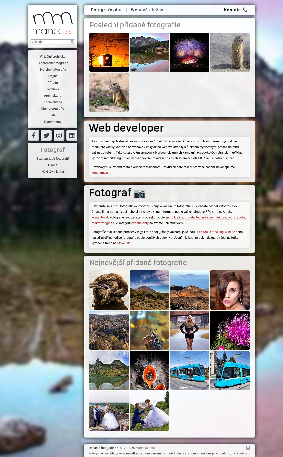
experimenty (140, 223)
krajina (178, 217)
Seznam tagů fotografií (53, 158)
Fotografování (106, 9)
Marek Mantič (145, 448)
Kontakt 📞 (236, 9)
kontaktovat (100, 173)
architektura (217, 217)
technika (202, 217)
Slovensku (124, 243)
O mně (52, 165)
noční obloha (236, 217)
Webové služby (147, 9)
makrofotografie (103, 223)
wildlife (230, 232)
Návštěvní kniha (52, 171)
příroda (190, 217)
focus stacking (213, 232)
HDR (199, 232)
